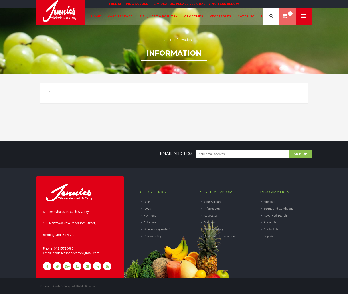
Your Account (213, 202)
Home (96, 16)
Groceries (193, 16)
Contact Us (271, 229)
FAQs (147, 209)
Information (212, 209)
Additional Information (219, 236)
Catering (246, 16)
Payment (150, 215)
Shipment (150, 222)
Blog (147, 202)
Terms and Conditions (278, 209)
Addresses (211, 215)
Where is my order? (157, 229)
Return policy (153, 236)
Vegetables (220, 16)
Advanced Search (275, 215)
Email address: (177, 153)
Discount (210, 222)
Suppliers (270, 236)
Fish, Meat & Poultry (158, 16)
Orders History (213, 229)
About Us (270, 222)
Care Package (120, 16)
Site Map (269, 202)
